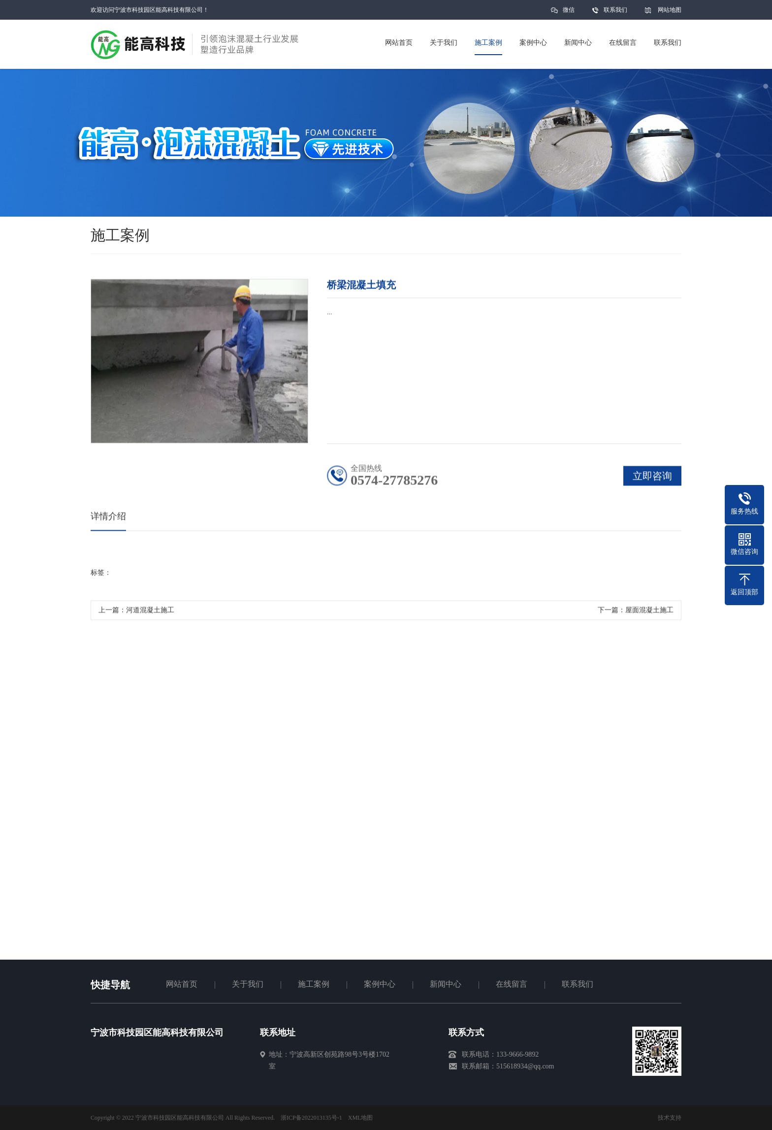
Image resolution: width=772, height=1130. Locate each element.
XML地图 (360, 1117)
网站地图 (669, 9)
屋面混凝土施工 (649, 612)
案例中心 (379, 984)
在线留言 (511, 984)
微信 (569, 13)
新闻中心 (445, 984)
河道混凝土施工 (150, 612)
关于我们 (247, 984)
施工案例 (313, 984)
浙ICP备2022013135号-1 (311, 1117)
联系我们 (615, 9)
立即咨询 (652, 478)
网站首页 (181, 984)
